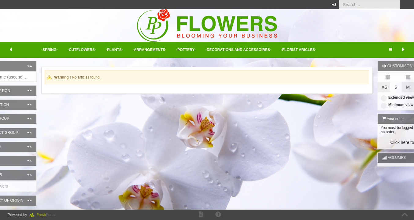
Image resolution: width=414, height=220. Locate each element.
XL (405, 87)
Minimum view (369, 105)
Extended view (369, 97)
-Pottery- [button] (186, 50)
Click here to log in (380, 142)
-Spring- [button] (49, 50)
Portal (45, 215)
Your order (365, 119)
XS (357, 87)
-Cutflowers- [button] (82, 50)
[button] (404, 4)
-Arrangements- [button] (150, 50)
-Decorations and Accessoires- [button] (238, 50)
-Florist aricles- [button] (298, 50)
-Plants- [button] (114, 50)
